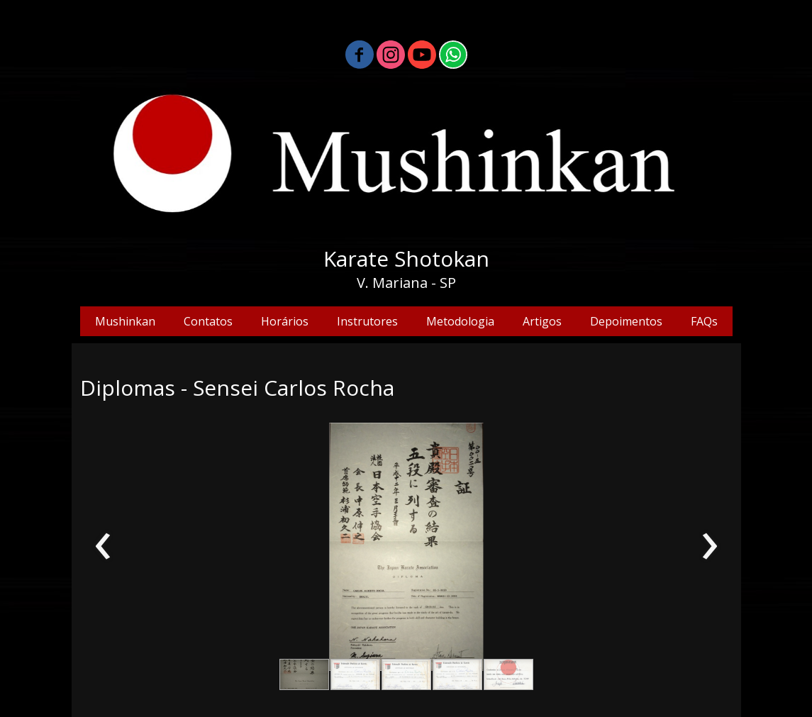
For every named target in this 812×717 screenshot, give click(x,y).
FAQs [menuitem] (704, 321)
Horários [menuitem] (284, 321)
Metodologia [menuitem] (460, 321)
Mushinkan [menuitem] (125, 321)
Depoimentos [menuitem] (626, 321)
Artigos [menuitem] (542, 321)
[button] (304, 674)
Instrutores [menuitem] (367, 321)
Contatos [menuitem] (208, 321)
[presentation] (103, 547)
